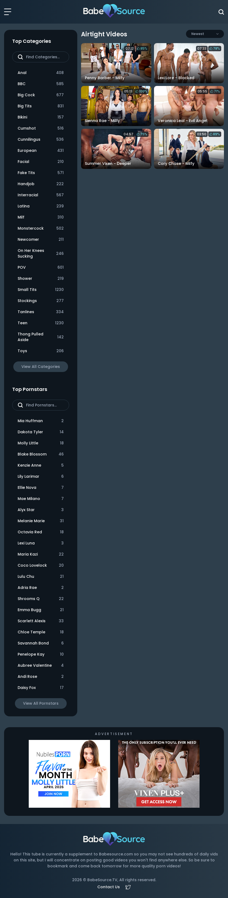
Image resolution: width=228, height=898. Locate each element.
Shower (41, 278)
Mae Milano (41, 499)
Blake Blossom (41, 454)
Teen (41, 323)
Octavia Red (41, 532)
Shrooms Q (41, 599)
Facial (41, 162)
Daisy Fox (41, 688)
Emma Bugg (41, 610)
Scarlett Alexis (41, 621)
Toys (41, 351)
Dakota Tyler (41, 432)
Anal (41, 73)
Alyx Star (41, 510)
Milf (41, 217)
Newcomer (41, 239)
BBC (41, 84)
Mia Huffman (41, 421)
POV (41, 267)
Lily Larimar (41, 476)
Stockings (41, 301)
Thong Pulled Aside (41, 336)
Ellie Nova (41, 487)
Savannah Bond (41, 643)
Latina (41, 206)
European (41, 150)
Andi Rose (41, 676)
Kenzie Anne (41, 465)
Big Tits (41, 106)
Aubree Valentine (41, 665)
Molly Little (41, 443)
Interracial (41, 195)
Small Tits (41, 290)
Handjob (41, 184)
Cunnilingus (41, 139)
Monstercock (41, 228)
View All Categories (40, 366)
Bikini (41, 117)
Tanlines (41, 312)
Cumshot (41, 128)
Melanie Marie (41, 521)
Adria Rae (41, 588)
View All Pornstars (41, 703)
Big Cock (41, 95)
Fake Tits (41, 173)
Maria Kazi (41, 554)
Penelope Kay (41, 654)
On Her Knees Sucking (41, 253)
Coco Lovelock (41, 565)
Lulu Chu (41, 576)
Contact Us (108, 887)
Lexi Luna (41, 543)
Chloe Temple (41, 632)
